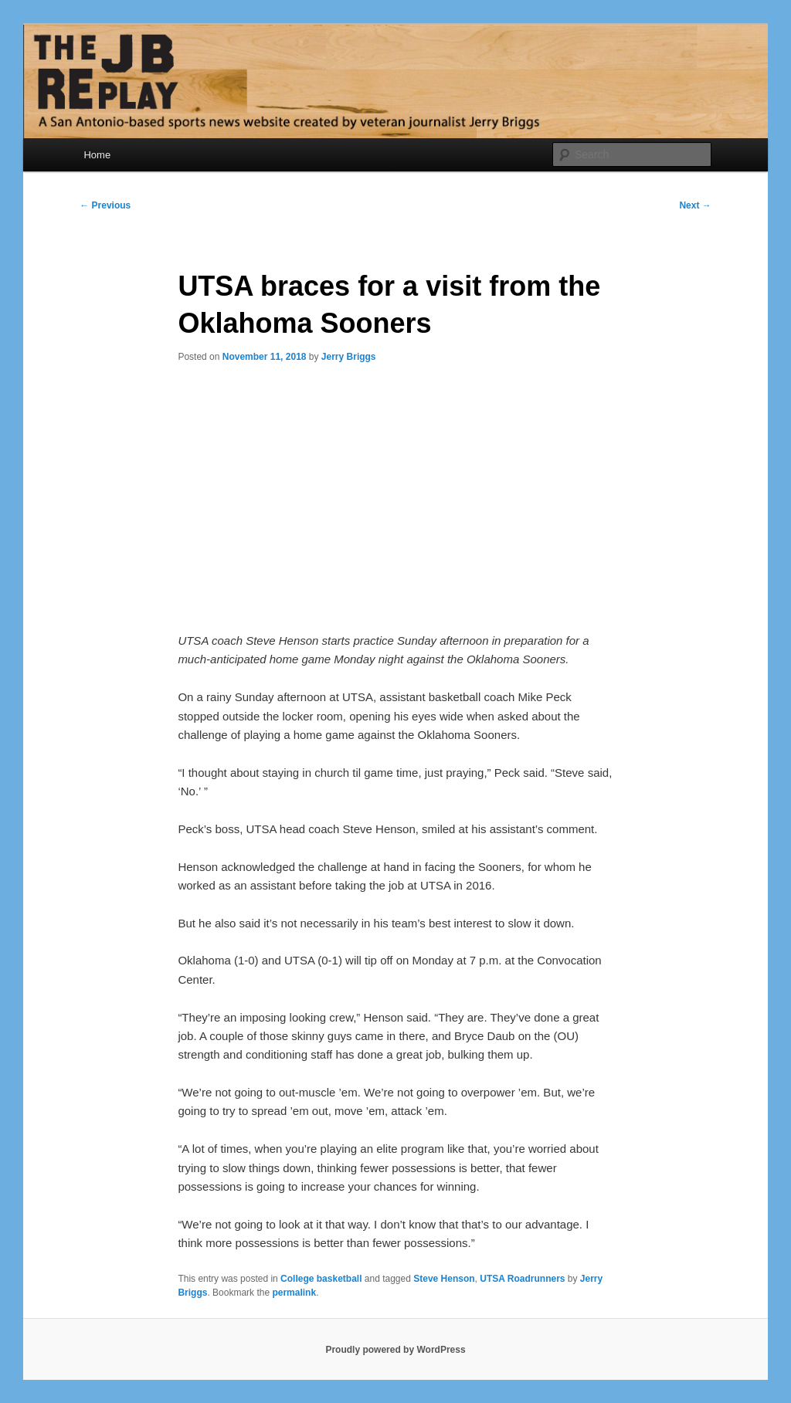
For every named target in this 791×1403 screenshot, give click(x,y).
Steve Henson (443, 1278)
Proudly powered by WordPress (395, 1349)
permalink (294, 1292)
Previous (105, 205)
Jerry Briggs (348, 356)
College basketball (321, 1278)
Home (96, 155)
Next (695, 205)
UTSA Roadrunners (522, 1278)
